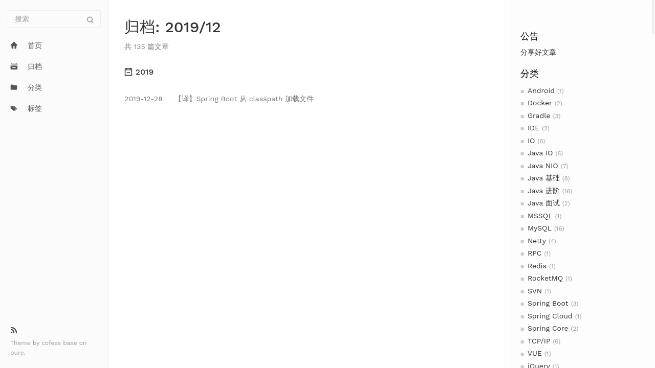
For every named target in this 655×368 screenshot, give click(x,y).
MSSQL (540, 216)
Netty (537, 241)
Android (541, 90)
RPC (534, 253)
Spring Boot (548, 303)
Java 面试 (544, 203)
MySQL (540, 228)
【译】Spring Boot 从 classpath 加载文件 (219, 99)
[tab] (306, 72)
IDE (533, 128)
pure (17, 352)
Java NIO (543, 166)
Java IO (540, 153)
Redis (537, 266)
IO (531, 140)
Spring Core (548, 328)
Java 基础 (544, 178)
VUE (535, 353)
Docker (540, 103)
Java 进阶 (544, 191)
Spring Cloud (550, 316)
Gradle (539, 115)
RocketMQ (545, 278)
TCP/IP (539, 341)
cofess (52, 343)
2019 (139, 72)
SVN (535, 291)
